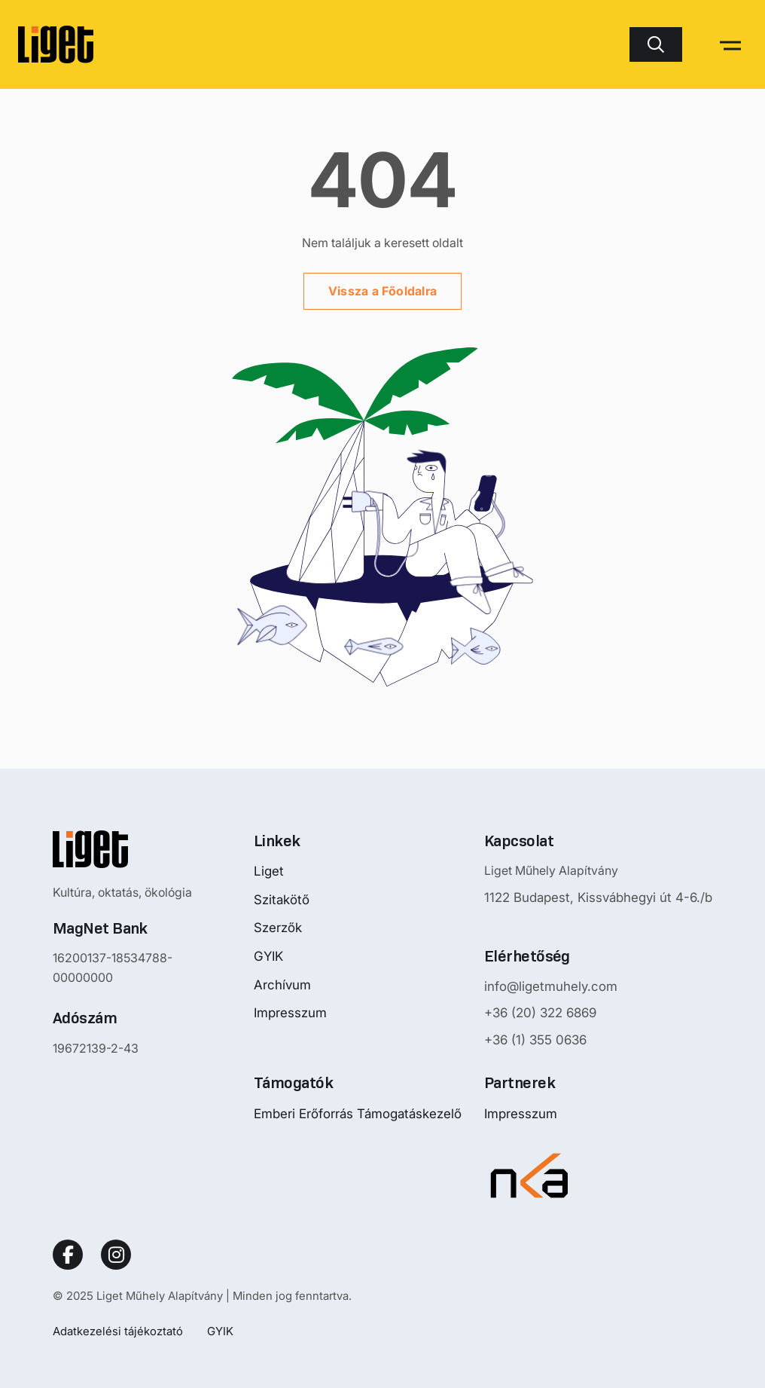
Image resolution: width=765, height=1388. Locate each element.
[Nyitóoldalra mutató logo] (142, 849)
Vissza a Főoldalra (382, 290)
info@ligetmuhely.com (550, 986)
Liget (269, 871)
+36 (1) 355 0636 (535, 1039)
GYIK (268, 956)
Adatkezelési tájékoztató (118, 1331)
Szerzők (278, 927)
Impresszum (290, 1012)
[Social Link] (68, 1255)
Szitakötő (281, 899)
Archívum (282, 984)
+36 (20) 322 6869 (540, 1012)
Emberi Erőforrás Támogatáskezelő (358, 1113)
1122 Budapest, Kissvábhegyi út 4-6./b (598, 897)
